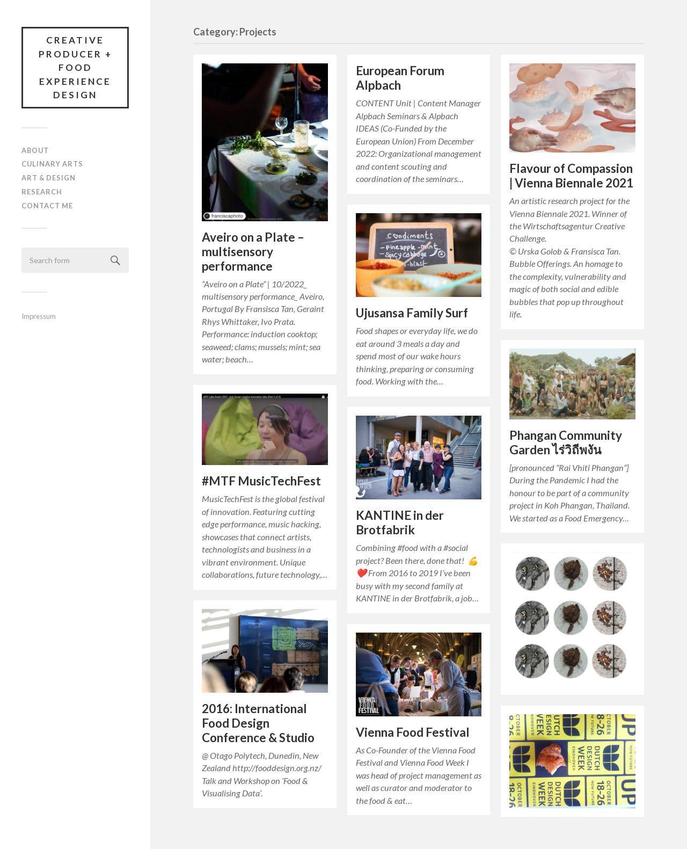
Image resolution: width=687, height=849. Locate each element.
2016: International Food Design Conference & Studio (258, 723)
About (35, 150)
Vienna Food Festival (413, 732)
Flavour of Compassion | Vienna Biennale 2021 (571, 175)
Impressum (38, 316)
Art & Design (48, 177)
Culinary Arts (52, 163)
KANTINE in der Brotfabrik (400, 522)
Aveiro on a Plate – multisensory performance (253, 251)
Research (41, 191)
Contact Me (47, 205)
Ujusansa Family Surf (412, 313)
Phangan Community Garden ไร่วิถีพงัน (565, 442)
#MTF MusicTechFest (261, 481)
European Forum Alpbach (400, 77)
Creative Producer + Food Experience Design (75, 67)
